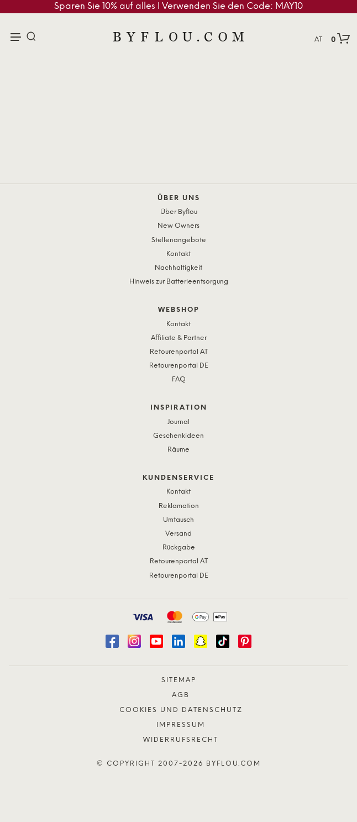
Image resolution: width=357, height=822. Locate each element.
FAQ (179, 379)
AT (318, 39)
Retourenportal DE (178, 365)
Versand (178, 533)
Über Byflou (178, 212)
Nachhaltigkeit (178, 267)
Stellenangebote (178, 240)
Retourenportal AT (179, 351)
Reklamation (179, 506)
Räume (178, 449)
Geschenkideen (178, 435)
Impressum (180, 725)
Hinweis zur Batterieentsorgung (178, 281)
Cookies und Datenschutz (181, 710)
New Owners (179, 225)
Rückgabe (178, 547)
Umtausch (178, 519)
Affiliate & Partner (179, 338)
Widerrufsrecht (180, 740)
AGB (181, 695)
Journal (178, 422)
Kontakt (178, 254)
